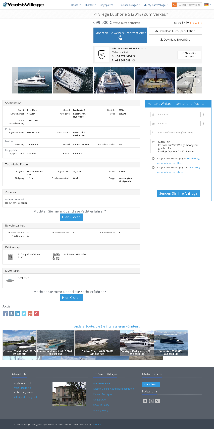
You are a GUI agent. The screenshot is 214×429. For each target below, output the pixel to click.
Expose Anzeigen (102, 394)
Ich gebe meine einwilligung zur (178, 160)
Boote (74, 5)
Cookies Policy (101, 404)
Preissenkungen (129, 5)
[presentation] (178, 181)
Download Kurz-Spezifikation (175, 31)
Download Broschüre (175, 39)
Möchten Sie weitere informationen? (121, 35)
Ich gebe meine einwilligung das (178, 169)
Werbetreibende (102, 383)
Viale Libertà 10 (22, 387)
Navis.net (97, 424)
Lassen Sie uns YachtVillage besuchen (113, 388)
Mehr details (151, 384)
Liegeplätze (106, 5)
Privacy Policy (100, 410)
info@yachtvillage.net (25, 397)
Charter (89, 5)
